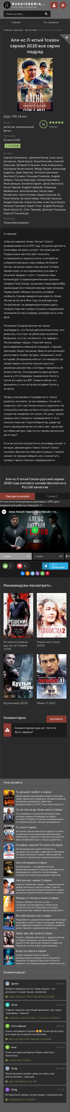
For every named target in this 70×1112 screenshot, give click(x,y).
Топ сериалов (51, 22)
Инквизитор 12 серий (20, 1099)
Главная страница (13, 29)
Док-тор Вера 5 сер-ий (21, 1081)
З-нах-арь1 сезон (18, 1060)
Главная (16, 22)
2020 (7, 116)
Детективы (31, 29)
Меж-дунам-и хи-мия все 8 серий (28, 1039)
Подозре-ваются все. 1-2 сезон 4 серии (32, 1017)
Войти (54, 5)
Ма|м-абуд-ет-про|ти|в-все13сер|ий (29, 996)
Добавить (56, 719)
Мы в (58, 566)
